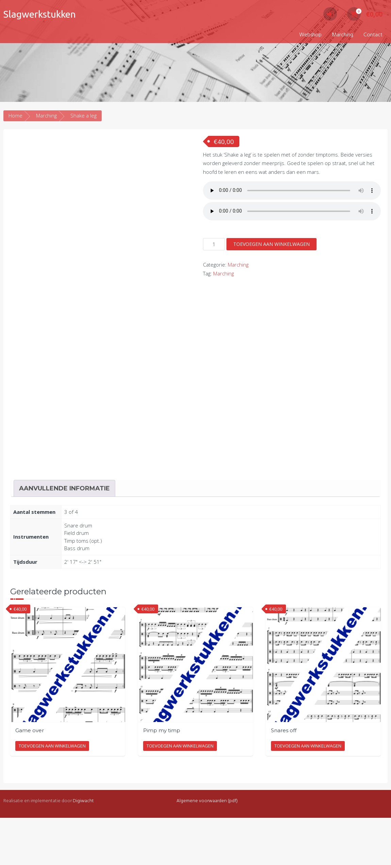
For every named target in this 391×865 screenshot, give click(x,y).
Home (15, 115)
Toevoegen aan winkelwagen (271, 244)
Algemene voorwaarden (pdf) (207, 848)
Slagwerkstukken (39, 14)
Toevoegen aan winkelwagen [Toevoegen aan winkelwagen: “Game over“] (52, 793)
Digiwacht (83, 848)
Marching (342, 35)
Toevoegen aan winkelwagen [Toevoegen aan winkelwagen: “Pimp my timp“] (180, 793)
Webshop (310, 35)
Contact (372, 35)
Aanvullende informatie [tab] (64, 535)
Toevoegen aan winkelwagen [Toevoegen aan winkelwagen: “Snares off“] (307, 793)
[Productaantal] (214, 244)
